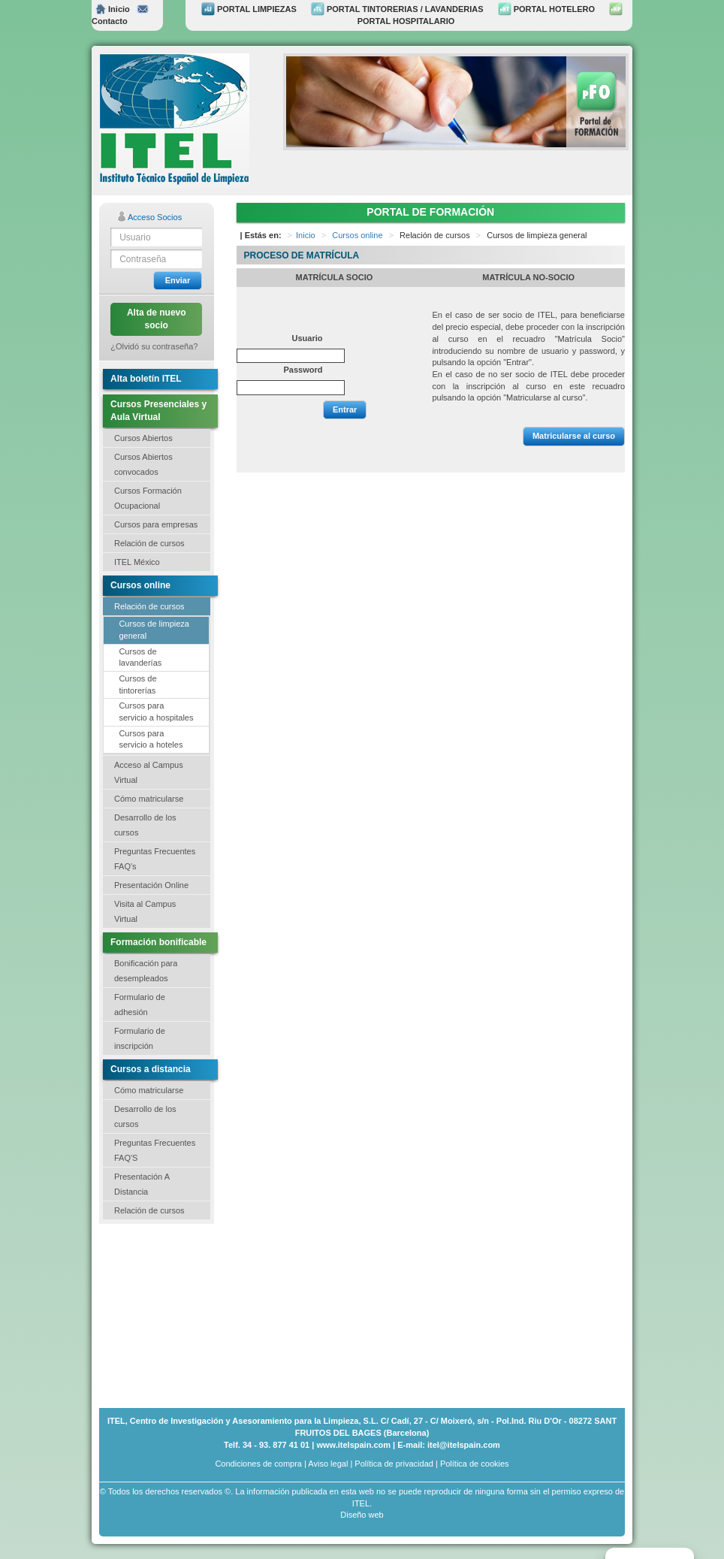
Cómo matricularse (148, 798)
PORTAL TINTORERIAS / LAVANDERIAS (397, 9)
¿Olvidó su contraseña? (154, 346)
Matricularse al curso (573, 435)
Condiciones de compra (258, 1463)
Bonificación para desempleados (145, 971)
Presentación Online (151, 885)
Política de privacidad (393, 1463)
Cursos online (357, 235)
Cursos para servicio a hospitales (156, 711)
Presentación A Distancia (142, 1184)
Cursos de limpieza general (154, 629)
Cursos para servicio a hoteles (151, 739)
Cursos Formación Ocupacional (148, 498)
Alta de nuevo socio (156, 319)
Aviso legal (328, 1463)
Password (303, 369)
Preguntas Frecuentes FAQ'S (154, 1150)
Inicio (112, 9)
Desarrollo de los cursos (145, 825)
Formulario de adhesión (139, 1005)
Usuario (307, 338)
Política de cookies (474, 1463)
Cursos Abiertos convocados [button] (143, 464)
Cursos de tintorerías (137, 684)
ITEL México (137, 561)
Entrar (345, 409)
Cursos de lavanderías (140, 657)
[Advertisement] (174, 1314)
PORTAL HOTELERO (546, 9)
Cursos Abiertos (143, 438)
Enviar (178, 280)
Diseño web (361, 1514)
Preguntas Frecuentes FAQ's (154, 859)
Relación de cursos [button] (149, 543)
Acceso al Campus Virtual (148, 772)
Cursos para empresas (156, 524)
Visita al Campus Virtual (145, 911)
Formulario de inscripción (139, 1038)
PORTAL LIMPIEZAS (249, 9)
